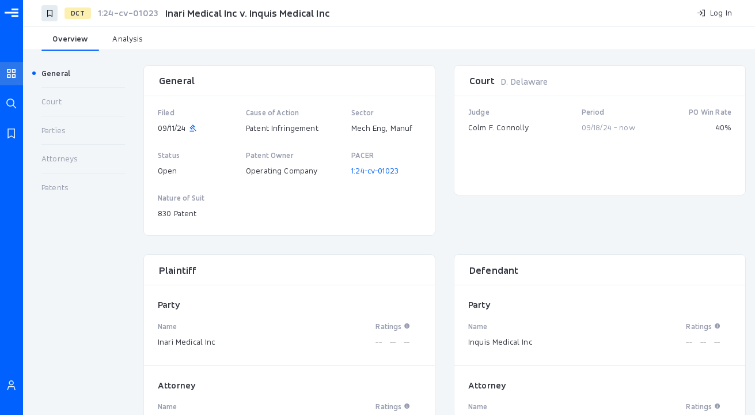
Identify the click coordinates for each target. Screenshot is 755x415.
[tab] (70, 39)
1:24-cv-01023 (375, 170)
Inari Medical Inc (186, 341)
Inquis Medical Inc (500, 341)
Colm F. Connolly (498, 127)
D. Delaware (524, 81)
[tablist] (389, 39)
